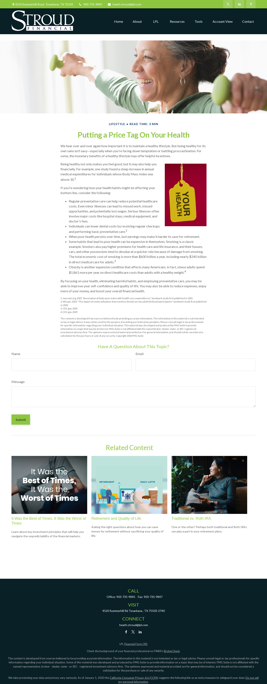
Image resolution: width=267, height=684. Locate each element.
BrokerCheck (172, 651)
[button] (118, 21)
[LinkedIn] (239, 4)
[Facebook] (251, 4)
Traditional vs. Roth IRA (191, 518)
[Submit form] (20, 419)
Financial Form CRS (135, 644)
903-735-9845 (90, 4)
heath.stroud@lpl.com (124, 4)
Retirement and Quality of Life (116, 518)
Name (15, 354)
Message (18, 382)
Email (140, 354)
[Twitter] (228, 4)
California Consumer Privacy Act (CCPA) (134, 677)
